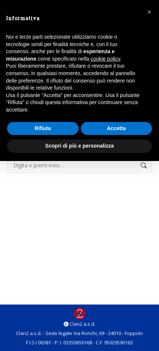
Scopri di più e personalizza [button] (79, 146)
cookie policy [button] (105, 59)
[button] (149, 12)
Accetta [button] (116, 128)
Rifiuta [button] (43, 128)
